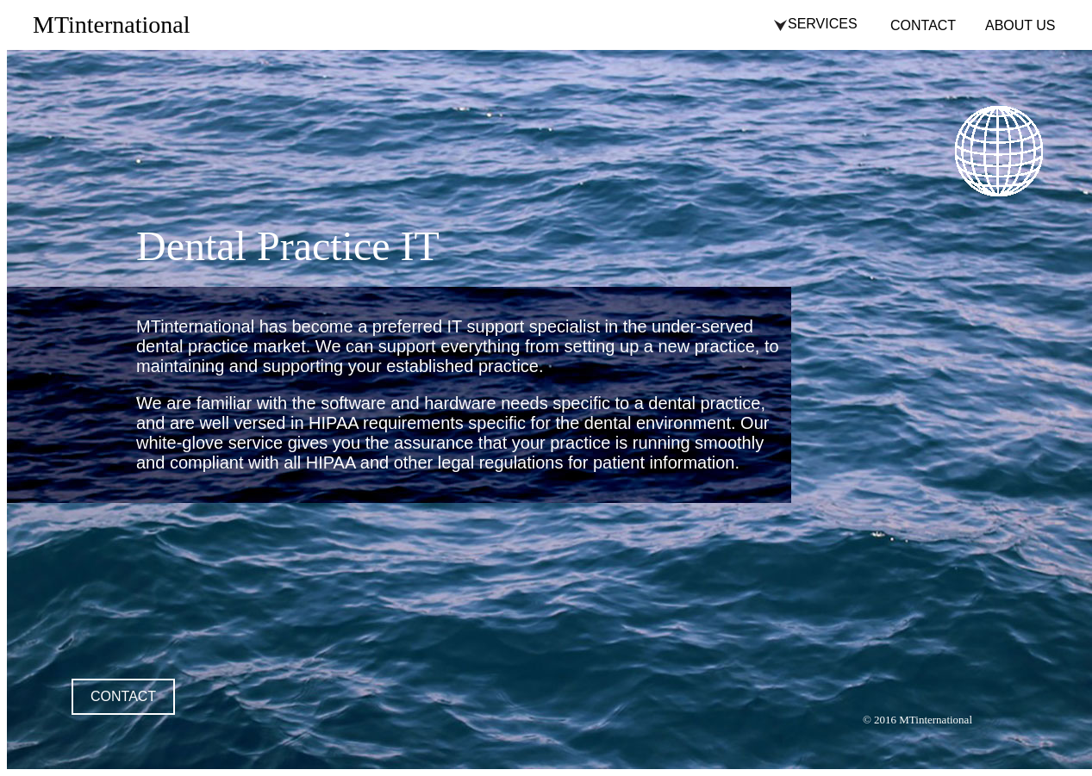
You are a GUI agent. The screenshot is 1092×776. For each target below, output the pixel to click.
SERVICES (823, 23)
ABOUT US (1020, 25)
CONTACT (923, 25)
